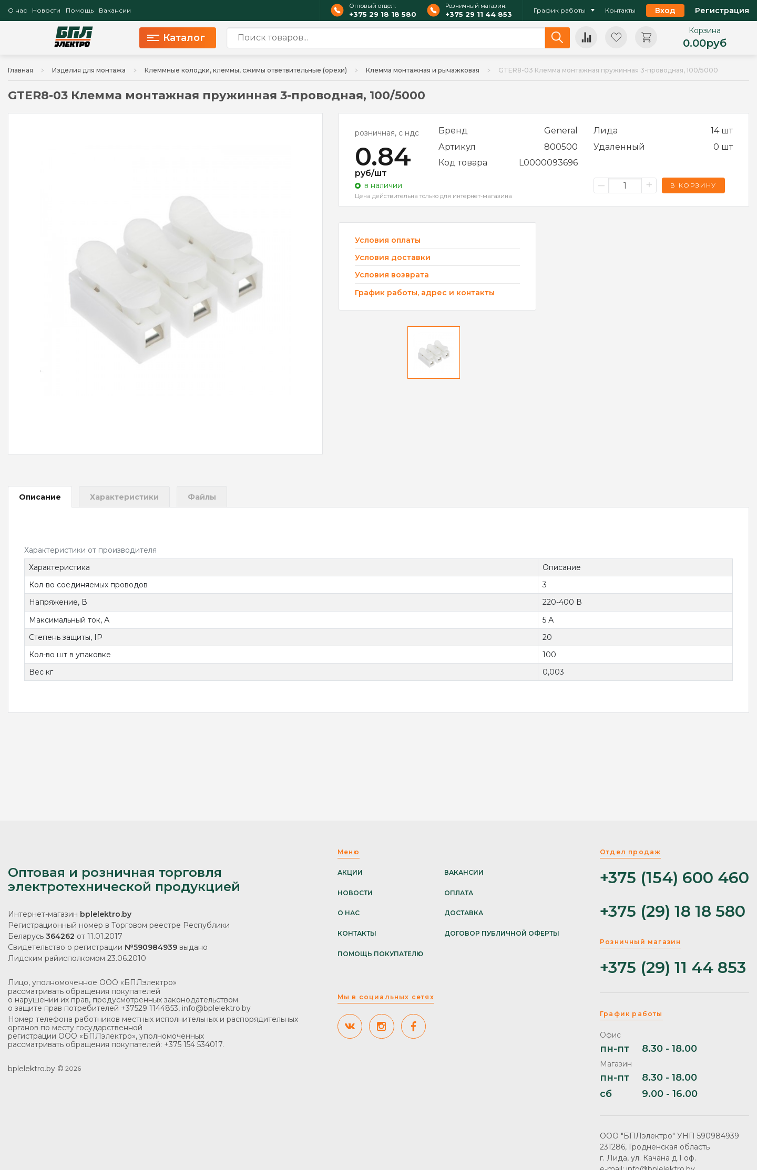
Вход (665, 10)
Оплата (458, 893)
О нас (17, 10)
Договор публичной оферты (501, 933)
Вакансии (115, 10)
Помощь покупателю (380, 954)
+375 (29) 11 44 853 (673, 968)
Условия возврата (392, 275)
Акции (350, 872)
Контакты (620, 10)
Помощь (80, 10)
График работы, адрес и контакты (425, 292)
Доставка (463, 913)
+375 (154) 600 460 (674, 878)
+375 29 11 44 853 (478, 14)
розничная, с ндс (387, 133)
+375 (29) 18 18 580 (672, 912)
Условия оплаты (388, 240)
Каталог (176, 38)
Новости (46, 10)
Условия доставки (393, 257)
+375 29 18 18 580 (382, 14)
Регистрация (722, 10)
